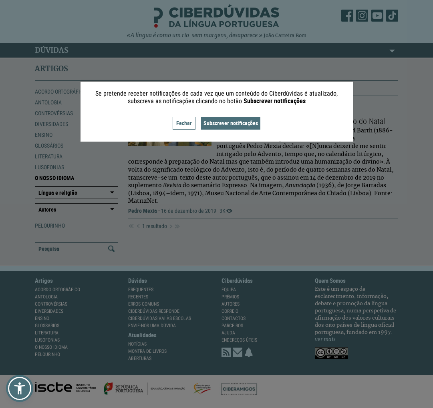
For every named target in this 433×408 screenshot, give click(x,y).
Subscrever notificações (230, 123)
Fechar (184, 123)
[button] (19, 388)
